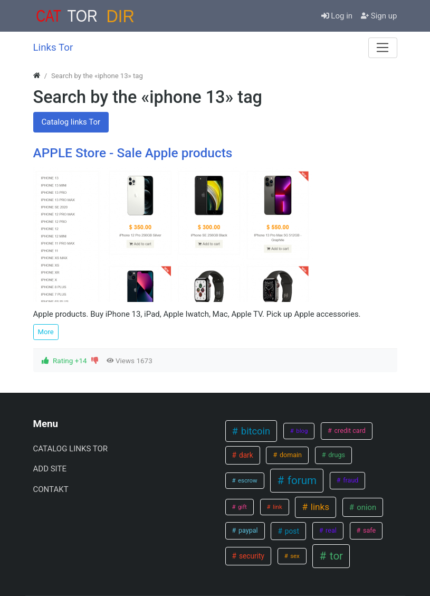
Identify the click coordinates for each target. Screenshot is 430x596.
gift (241, 506)
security (250, 556)
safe (368, 530)
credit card (349, 430)
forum (301, 480)
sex (294, 556)
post (291, 531)
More (46, 332)
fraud (349, 480)
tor (335, 556)
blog (301, 430)
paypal (247, 530)
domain (290, 455)
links (319, 507)
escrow (246, 480)
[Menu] (382, 47)
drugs (336, 455)
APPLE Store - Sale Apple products (133, 152)
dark (245, 455)
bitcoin (254, 431)
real (330, 530)
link (276, 506)
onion (366, 507)
